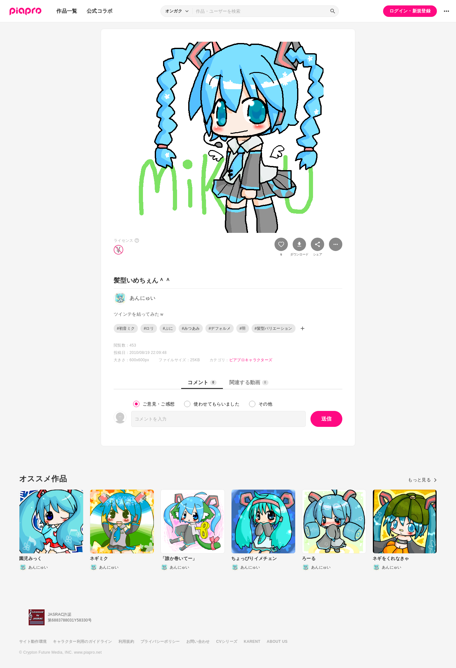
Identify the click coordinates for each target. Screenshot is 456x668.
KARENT (252, 641)
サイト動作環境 (32, 641)
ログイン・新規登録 (410, 10)
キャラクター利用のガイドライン (82, 641)
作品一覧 (66, 11)
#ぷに (168, 328)
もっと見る (422, 479)
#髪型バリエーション (273, 328)
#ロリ (149, 328)
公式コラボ (100, 11)
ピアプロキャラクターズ (251, 360)
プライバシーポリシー (160, 641)
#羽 (242, 328)
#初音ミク (126, 328)
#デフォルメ (220, 328)
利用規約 (126, 641)
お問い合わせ (198, 641)
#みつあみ (191, 328)
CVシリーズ (227, 641)
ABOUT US (277, 641)
